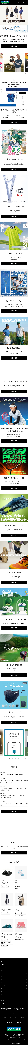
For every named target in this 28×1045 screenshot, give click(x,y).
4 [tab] (12, 758)
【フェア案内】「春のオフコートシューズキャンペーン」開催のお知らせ (14, 788)
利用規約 (8, 1035)
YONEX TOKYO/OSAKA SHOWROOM (14, 1022)
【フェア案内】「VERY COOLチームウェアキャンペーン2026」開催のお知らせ (14, 795)
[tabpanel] (14, 62)
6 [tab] (15, 758)
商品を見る (14, 216)
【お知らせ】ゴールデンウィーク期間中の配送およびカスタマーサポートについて (14, 780)
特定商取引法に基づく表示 (14, 1037)
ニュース (5, 1034)
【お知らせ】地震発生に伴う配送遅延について (14, 773)
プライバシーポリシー (17, 1035)
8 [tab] (18, 758)
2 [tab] (9, 758)
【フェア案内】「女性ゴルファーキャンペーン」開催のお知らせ (14, 803)
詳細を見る (14, 46)
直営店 (14, 1013)
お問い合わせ (12, 1034)
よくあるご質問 (20, 1034)
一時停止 (26, 74)
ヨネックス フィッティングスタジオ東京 (14, 1017)
